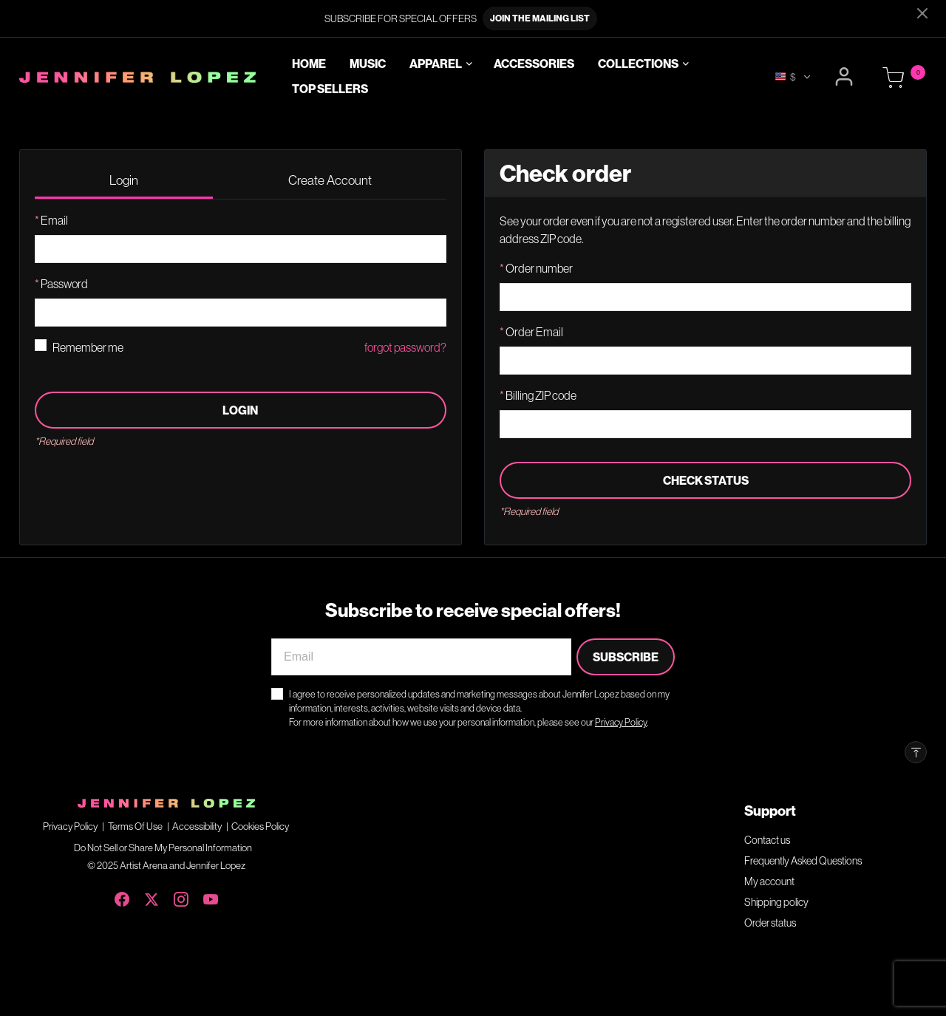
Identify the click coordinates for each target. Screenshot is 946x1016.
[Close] (922, 13)
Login (240, 410)
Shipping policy (776, 902)
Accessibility (197, 826)
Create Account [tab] (330, 179)
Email (53, 220)
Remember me (87, 347)
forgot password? (405, 347)
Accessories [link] (534, 64)
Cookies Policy (260, 826)
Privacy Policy (70, 826)
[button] (845, 77)
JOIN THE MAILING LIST (540, 18)
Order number (538, 268)
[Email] (421, 656)
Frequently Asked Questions (803, 860)
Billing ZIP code (540, 395)
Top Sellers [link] (330, 88)
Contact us (767, 840)
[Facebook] (122, 896)
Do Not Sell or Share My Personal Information (163, 847)
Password (63, 283)
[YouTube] (210, 896)
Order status (770, 923)
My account (769, 881)
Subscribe (626, 657)
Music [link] (368, 64)
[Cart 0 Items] (893, 78)
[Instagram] (181, 896)
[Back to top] (916, 752)
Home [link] (309, 64)
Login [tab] (123, 179)
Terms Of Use (135, 826)
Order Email (533, 331)
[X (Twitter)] (151, 896)
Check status (706, 480)
